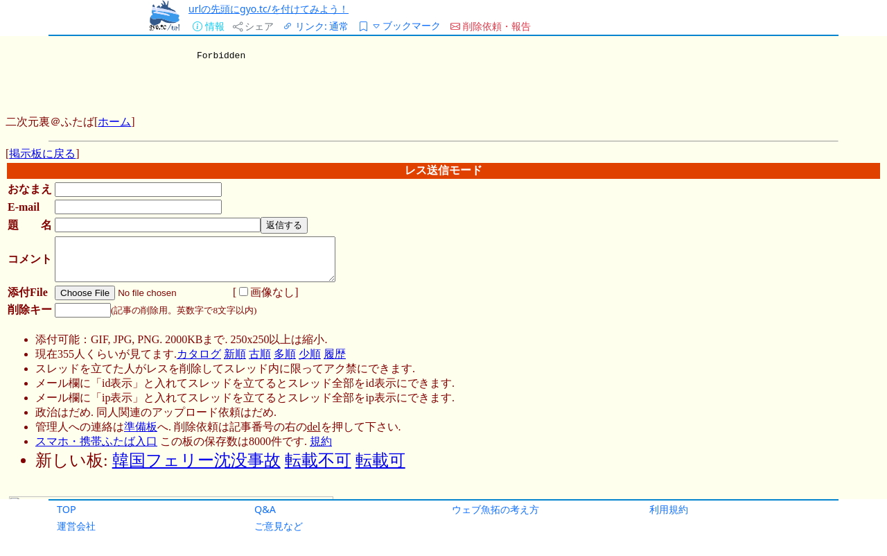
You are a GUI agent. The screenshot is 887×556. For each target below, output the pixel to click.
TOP (66, 509)
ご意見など (278, 525)
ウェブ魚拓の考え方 (495, 509)
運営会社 (76, 525)
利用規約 (668, 509)
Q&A (265, 509)
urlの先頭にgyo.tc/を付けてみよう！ (268, 8)
